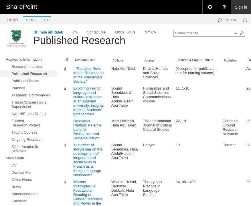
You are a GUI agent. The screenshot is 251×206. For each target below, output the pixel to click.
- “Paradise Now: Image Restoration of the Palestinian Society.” (88, 75)
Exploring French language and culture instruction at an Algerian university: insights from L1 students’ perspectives (88, 101)
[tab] (12, 19)
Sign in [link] (241, 7)
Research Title (85, 60)
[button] (242, 33)
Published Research (79, 40)
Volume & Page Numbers (195, 60)
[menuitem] (209, 7)
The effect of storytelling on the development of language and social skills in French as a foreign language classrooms (87, 160)
